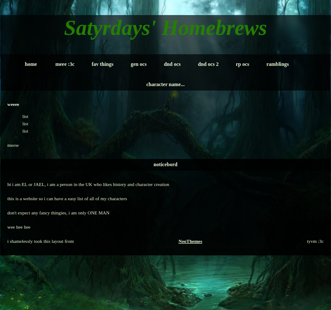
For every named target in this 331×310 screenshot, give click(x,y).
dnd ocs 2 (208, 64)
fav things (102, 64)
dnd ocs (172, 64)
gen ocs (139, 64)
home (31, 64)
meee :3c (65, 64)
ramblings (277, 64)
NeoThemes (190, 241)
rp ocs (242, 64)
